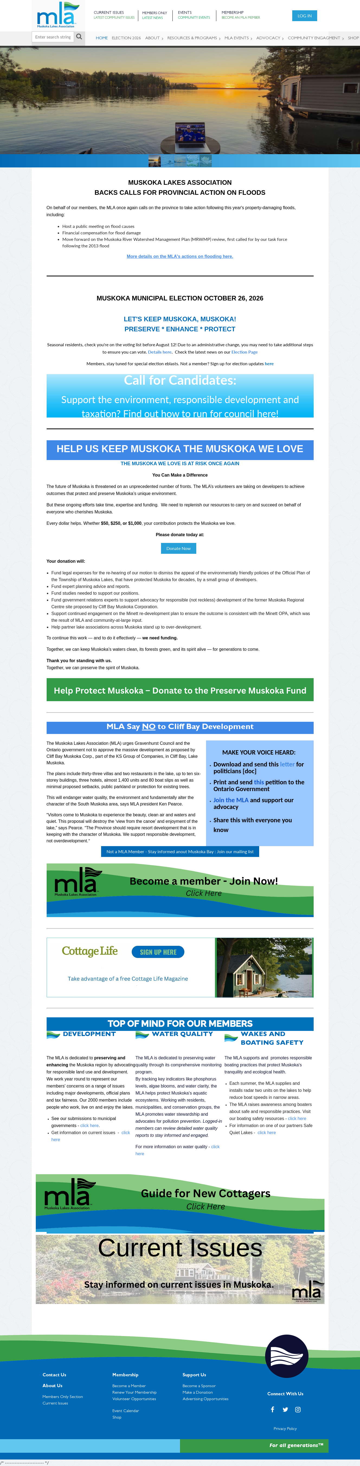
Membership (125, 1375)
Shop (116, 1418)
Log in (305, 15)
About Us (52, 1386)
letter (287, 764)
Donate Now (178, 548)
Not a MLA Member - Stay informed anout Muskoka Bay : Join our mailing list (180, 851)
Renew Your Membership (134, 1393)
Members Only (154, 13)
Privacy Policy (285, 1429)
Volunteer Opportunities (134, 1399)
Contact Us (54, 1375)
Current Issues (55, 1404)
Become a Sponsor (199, 1386)
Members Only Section (63, 1397)
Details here (160, 351)
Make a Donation (198, 1393)
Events (185, 13)
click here (89, 1125)
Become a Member (129, 1386)
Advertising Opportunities (206, 1399)
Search (79, 36)
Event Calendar (125, 1411)
